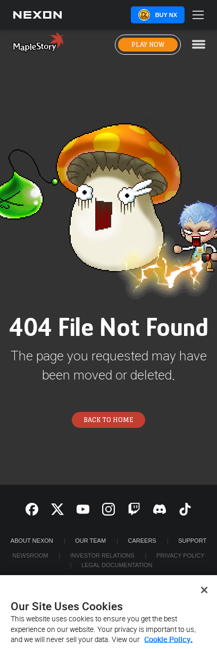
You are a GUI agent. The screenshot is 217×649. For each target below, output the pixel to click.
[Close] (204, 593)
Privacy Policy (180, 555)
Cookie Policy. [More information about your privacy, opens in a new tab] (168, 643)
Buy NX (166, 15)
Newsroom (30, 555)
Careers (142, 540)
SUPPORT (192, 540)
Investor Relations (102, 555)
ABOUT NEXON (32, 540)
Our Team (90, 540)
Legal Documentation (117, 565)
